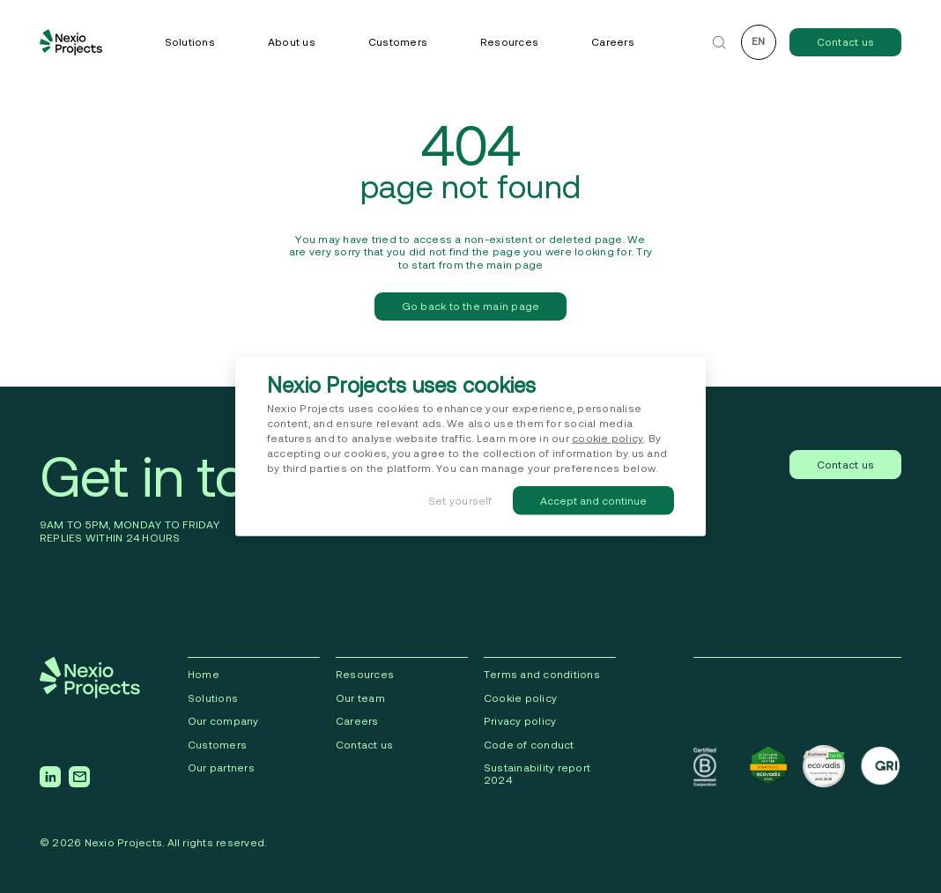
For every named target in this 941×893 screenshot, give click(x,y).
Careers (612, 42)
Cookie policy (520, 698)
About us (291, 42)
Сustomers (217, 744)
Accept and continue (593, 500)
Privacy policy (520, 721)
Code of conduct (529, 744)
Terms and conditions (542, 674)
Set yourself (460, 500)
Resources (509, 42)
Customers (397, 42)
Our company (223, 721)
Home (203, 674)
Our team (360, 698)
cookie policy (607, 438)
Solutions (190, 42)
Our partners (221, 767)
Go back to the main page (471, 306)
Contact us (845, 42)
